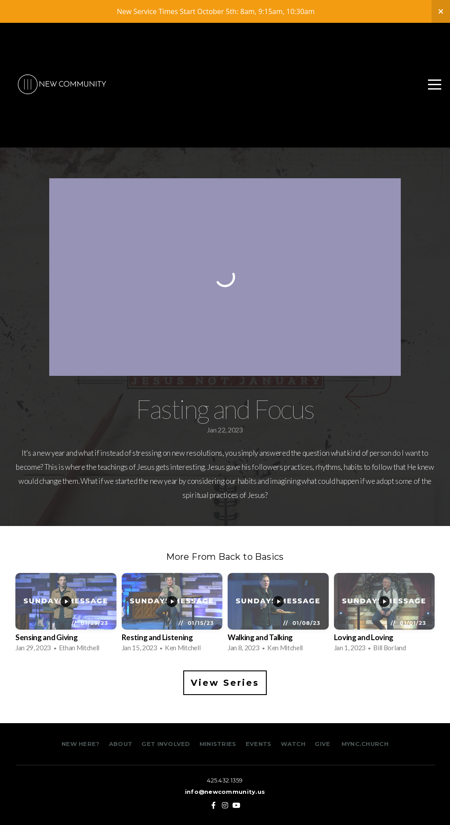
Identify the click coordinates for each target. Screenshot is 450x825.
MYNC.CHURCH (364, 743)
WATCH (293, 743)
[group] (65, 615)
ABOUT (120, 743)
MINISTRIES (219, 743)
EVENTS (259, 743)
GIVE (322, 743)
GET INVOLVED (165, 743)
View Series (225, 682)
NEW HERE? (82, 743)
